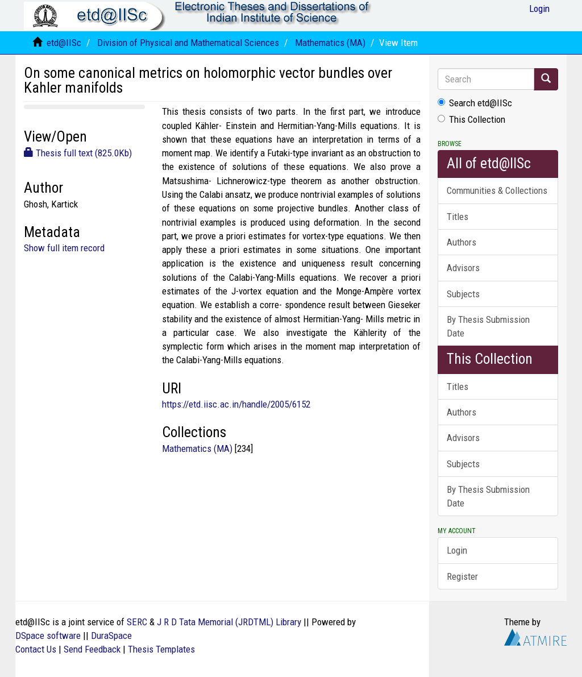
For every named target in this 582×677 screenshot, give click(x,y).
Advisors (463, 267)
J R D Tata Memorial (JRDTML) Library (229, 622)
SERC (137, 622)
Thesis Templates (161, 649)
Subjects (463, 294)
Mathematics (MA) (330, 42)
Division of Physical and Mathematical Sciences (188, 42)
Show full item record (64, 248)
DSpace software (48, 635)
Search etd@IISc (475, 103)
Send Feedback (92, 649)
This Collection (471, 119)
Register (462, 576)
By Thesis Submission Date (488, 326)
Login (457, 550)
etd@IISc (64, 42)
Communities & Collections (497, 190)
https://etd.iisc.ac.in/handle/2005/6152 (236, 404)
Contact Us (35, 649)
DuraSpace (111, 635)
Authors (461, 242)
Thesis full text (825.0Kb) (78, 153)
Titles (457, 216)
